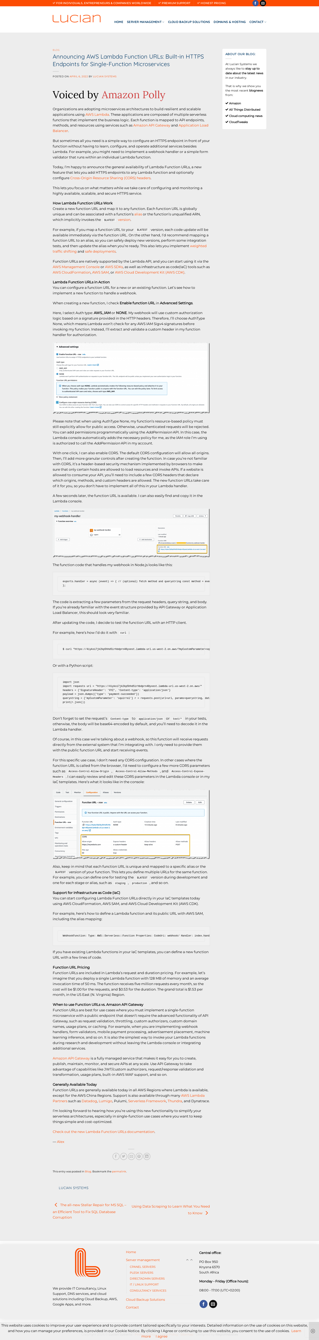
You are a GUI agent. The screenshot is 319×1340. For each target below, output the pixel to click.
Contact (257, 22)
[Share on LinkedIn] (147, 1156)
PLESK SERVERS (141, 1273)
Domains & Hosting (230, 22)
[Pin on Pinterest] (139, 1156)
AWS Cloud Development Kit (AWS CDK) (150, 272)
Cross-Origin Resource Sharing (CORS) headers (110, 178)
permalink (119, 1171)
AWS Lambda (97, 114)
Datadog (89, 1101)
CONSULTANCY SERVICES (148, 1290)
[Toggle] (191, 1260)
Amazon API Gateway (151, 125)
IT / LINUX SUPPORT (144, 1284)
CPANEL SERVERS (143, 1267)
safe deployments (100, 251)
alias (138, 214)
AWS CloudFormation (72, 272)
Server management (145, 22)
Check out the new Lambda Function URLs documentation (103, 1132)
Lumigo (105, 1101)
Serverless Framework (147, 1101)
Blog (56, 49)
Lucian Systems (104, 76)
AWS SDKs (114, 267)
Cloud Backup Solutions (189, 22)
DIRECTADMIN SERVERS (147, 1278)
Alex (60, 1142)
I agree (161, 1336)
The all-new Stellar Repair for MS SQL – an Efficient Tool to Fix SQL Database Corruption (89, 1211)
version (124, 220)
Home (118, 22)
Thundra (175, 1101)
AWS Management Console (76, 267)
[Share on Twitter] (123, 1156)
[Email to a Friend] (131, 1156)
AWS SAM (100, 272)
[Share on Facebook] (116, 1156)
